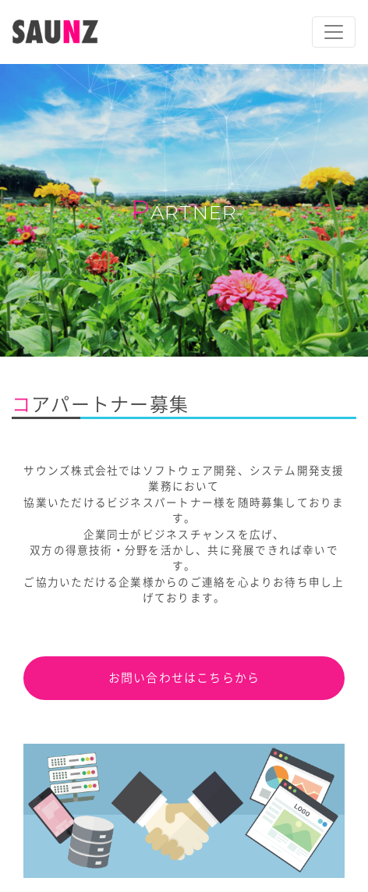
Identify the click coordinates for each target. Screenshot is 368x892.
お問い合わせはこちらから (184, 678)
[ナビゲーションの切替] (334, 32)
